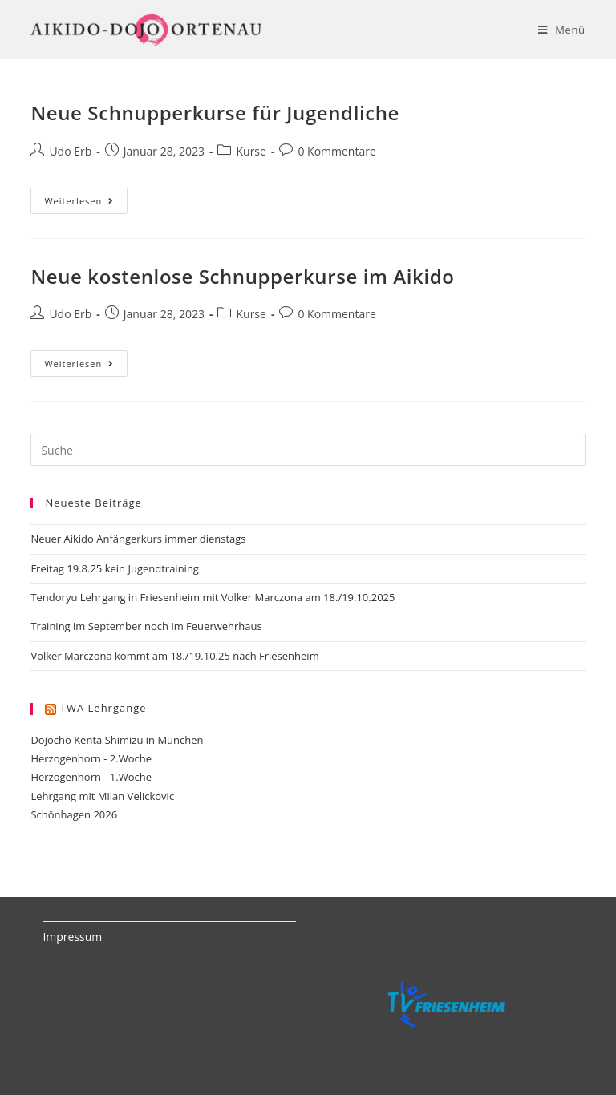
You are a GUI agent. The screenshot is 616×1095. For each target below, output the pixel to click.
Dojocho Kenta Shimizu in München (116, 740)
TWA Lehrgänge (103, 708)
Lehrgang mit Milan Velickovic (102, 796)
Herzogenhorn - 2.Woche (91, 758)
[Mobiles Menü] (562, 29)
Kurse (250, 151)
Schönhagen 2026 (73, 814)
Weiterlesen (86, 203)
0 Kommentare (336, 151)
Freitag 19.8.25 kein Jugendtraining (114, 568)
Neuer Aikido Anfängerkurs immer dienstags (137, 538)
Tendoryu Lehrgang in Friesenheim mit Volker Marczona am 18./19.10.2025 (212, 597)
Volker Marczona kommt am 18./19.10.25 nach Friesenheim (174, 656)
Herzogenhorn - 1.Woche (91, 777)
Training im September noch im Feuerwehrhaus (145, 626)
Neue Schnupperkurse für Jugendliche (214, 112)
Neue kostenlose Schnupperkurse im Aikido (242, 276)
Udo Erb (70, 151)
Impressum (72, 936)
